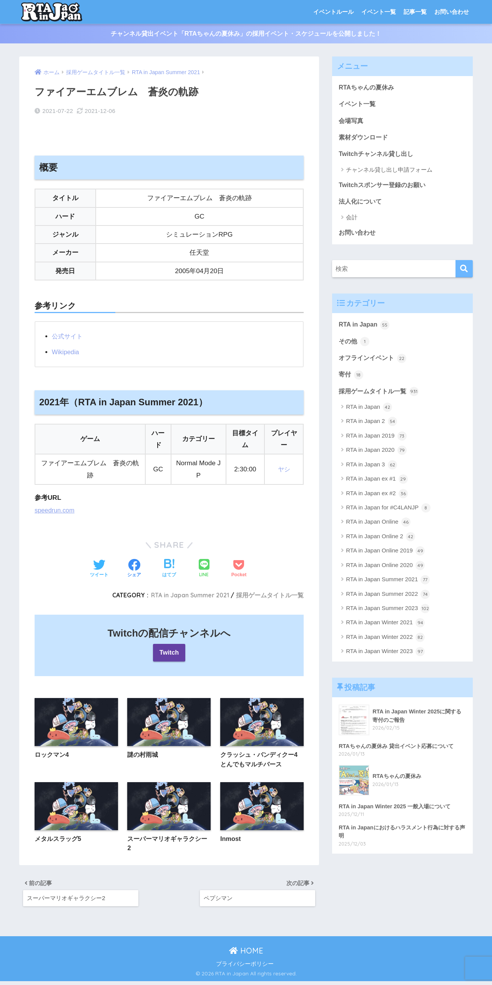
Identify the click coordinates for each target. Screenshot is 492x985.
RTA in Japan (365, 329)
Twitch (169, 650)
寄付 (351, 381)
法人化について (361, 205)
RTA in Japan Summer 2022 (388, 601)
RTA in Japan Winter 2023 (385, 659)
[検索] (464, 273)
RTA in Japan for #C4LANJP (388, 515)
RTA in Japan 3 (371, 472)
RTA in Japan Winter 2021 (385, 630)
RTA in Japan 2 (371, 429)
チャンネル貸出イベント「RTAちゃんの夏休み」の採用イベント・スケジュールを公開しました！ (246, 34)
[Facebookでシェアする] (134, 566)
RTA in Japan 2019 (376, 443)
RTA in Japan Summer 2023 (388, 615)
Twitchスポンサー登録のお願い (384, 188)
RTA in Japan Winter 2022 (385, 644)
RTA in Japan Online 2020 (385, 572)
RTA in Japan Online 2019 (385, 558)
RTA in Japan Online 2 (380, 544)
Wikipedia (66, 349)
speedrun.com (55, 507)
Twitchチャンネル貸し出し (378, 156)
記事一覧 (415, 11)
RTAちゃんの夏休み (368, 87)
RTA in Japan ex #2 (377, 501)
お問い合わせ (451, 11)
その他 (355, 347)
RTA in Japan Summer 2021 (187, 593)
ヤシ (284, 466)
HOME (246, 954)
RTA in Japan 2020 (376, 457)
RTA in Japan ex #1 (377, 486)
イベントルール (333, 11)
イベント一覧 (378, 11)
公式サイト (68, 333)
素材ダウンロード (365, 139)
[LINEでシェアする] (204, 566)
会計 (351, 221)
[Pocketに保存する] (238, 566)
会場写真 (352, 122)
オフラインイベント (374, 364)
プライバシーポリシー (245, 967)
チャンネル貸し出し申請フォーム (389, 172)
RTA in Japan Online (378, 529)
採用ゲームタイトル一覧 (270, 593)
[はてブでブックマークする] (169, 566)
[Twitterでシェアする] (99, 566)
